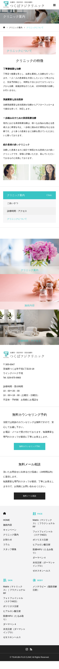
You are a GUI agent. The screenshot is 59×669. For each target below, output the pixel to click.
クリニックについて (17, 219)
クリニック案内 (11, 534)
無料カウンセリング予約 (29, 446)
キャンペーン (9, 529)
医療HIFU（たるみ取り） (43, 551)
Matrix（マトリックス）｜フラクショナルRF (44, 523)
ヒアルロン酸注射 (41, 544)
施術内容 (7, 525)
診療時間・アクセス (17, 211)
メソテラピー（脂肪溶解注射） (45, 588)
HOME (4, 513)
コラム (6, 544)
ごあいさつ (12, 203)
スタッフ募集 (9, 549)
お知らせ (7, 539)
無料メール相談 (29, 496)
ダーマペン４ (39, 557)
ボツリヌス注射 (40, 539)
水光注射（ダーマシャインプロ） (44, 564)
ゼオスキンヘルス (41, 570)
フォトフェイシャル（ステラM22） (43, 533)
